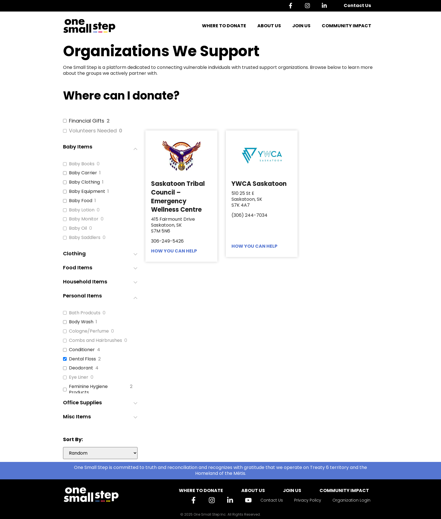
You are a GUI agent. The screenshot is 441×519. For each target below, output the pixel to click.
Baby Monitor (83, 219)
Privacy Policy (307, 500)
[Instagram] (309, 5)
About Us (269, 25)
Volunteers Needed (93, 130)
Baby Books (81, 164)
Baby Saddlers (84, 238)
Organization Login (351, 500)
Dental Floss (82, 359)
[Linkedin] (325, 5)
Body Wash (81, 322)
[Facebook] (292, 5)
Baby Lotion (81, 210)
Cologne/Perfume (89, 331)
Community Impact (346, 25)
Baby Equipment (87, 192)
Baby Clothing (84, 182)
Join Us (301, 25)
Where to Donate (224, 25)
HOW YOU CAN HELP (174, 251)
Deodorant (81, 368)
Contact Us (357, 5)
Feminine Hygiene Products (88, 390)
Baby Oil (78, 228)
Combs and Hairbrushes (95, 341)
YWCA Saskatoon (259, 183)
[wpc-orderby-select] (100, 453)
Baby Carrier (83, 173)
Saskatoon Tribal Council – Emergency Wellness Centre (178, 196)
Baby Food (80, 201)
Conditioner (82, 350)
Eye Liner (78, 377)
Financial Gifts (86, 121)
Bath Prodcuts (84, 313)
